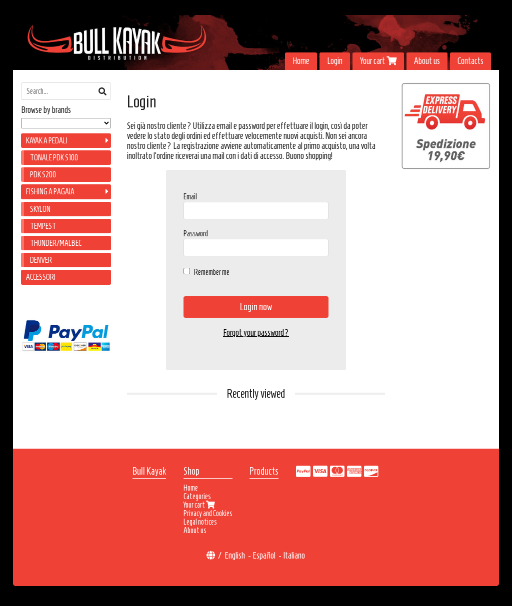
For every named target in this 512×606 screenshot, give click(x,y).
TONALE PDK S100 (54, 157)
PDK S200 (43, 174)
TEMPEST (43, 226)
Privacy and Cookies (208, 513)
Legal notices (200, 522)
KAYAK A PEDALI (47, 140)
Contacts (471, 61)
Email (190, 196)
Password (196, 233)
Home (301, 61)
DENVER (41, 260)
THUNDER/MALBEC (56, 243)
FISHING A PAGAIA (50, 191)
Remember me (212, 272)
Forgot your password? (256, 333)
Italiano (294, 556)
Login (334, 61)
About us (427, 61)
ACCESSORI (41, 277)
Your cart (378, 61)
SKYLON (40, 209)
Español (264, 556)
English (234, 556)
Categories (197, 496)
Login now (256, 306)
